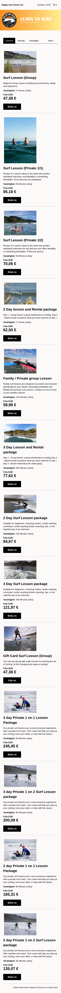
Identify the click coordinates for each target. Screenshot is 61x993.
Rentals (21, 40)
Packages (34, 40)
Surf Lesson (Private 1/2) (23, 240)
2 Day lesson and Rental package (30, 309)
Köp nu (12, 680)
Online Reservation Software (24, 987)
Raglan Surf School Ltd (12, 5)
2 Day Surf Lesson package (25, 518)
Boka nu (12, 106)
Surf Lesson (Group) (19, 78)
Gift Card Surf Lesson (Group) (27, 656)
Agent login (53, 987)
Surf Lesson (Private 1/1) (23, 168)
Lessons (9, 40)
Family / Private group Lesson (27, 378)
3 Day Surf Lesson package (25, 584)
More (51, 40)
